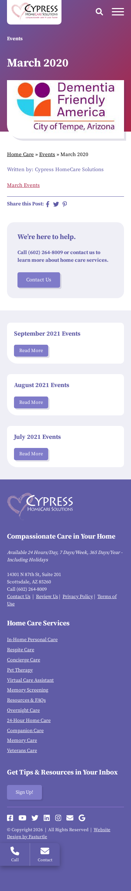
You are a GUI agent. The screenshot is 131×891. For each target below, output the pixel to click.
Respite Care (20, 650)
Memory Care (22, 740)
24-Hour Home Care (29, 720)
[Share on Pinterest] (65, 204)
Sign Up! (24, 792)
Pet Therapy (20, 670)
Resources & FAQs (26, 700)
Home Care (20, 154)
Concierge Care (23, 660)
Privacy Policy (78, 597)
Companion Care (25, 731)
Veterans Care (22, 751)
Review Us (47, 597)
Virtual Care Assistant (30, 680)
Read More (31, 351)
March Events (23, 185)
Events (47, 154)
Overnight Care (23, 710)
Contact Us (38, 279)
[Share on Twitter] (56, 204)
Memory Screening (27, 690)
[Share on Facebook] (47, 204)
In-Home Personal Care (32, 640)
